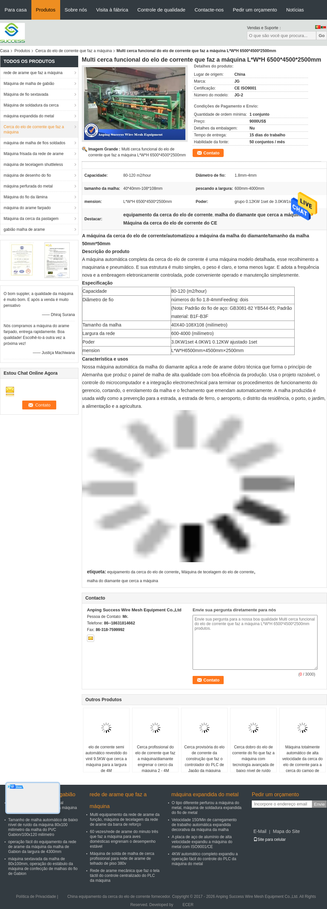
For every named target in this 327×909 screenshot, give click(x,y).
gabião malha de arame (24, 229)
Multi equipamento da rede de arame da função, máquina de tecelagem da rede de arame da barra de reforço (125, 819)
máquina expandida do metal (29, 116)
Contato (211, 152)
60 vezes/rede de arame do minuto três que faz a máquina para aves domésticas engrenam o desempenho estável (124, 839)
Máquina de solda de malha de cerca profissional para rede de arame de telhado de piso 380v (122, 858)
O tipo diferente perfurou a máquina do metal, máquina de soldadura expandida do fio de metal (206, 807)
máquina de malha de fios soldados (34, 143)
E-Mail (260, 831)
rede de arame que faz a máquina (33, 72)
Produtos (46, 9)
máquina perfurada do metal (28, 186)
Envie (319, 804)
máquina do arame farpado (27, 208)
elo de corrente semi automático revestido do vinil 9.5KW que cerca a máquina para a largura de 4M (106, 759)
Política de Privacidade (36, 896)
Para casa (16, 9)
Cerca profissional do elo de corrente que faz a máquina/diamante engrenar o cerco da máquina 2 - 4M (155, 759)
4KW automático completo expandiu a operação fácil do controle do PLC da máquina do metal (205, 859)
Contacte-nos (209, 9)
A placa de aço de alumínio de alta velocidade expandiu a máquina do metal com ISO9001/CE (202, 842)
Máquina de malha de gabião (29, 83)
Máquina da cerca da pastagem (31, 218)
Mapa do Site (286, 831)
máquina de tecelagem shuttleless (33, 164)
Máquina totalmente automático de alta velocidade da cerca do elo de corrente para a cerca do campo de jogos (302, 762)
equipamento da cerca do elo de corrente (143, 572)
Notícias (295, 9)
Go (321, 35)
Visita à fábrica (112, 9)
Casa (4, 51)
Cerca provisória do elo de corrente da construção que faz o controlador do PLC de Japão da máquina (204, 759)
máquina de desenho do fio (27, 175)
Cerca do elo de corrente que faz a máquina (73, 51)
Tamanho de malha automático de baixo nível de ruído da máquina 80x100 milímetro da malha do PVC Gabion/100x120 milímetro (43, 827)
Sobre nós (76, 9)
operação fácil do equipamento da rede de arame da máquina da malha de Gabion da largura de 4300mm (42, 847)
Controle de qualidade (161, 9)
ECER (187, 904)
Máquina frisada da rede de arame (33, 153)
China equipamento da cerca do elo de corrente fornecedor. (119, 896)
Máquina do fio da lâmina (25, 197)
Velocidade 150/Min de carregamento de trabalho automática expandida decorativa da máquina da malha (204, 825)
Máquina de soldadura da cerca (31, 105)
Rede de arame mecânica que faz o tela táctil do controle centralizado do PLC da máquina (125, 875)
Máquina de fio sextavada (26, 94)
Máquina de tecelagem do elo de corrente (217, 572)
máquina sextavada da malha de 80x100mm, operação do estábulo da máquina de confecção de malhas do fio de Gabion (42, 866)
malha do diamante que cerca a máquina (122, 581)
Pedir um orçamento (255, 9)
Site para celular (269, 839)
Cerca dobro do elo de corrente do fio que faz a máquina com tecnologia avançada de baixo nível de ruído (253, 759)
